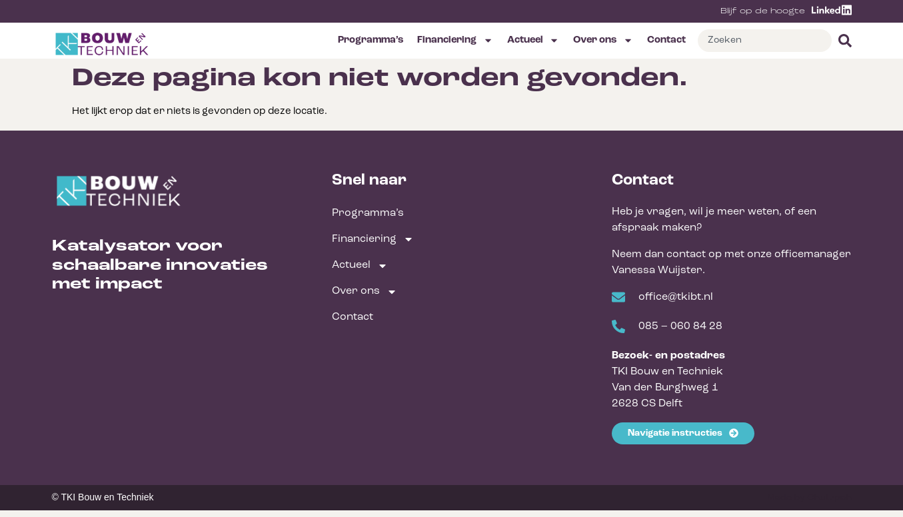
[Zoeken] (842, 40)
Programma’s (370, 40)
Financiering (455, 40)
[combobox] (764, 40)
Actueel (533, 40)
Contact (666, 40)
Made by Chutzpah (809, 498)
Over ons (603, 40)
